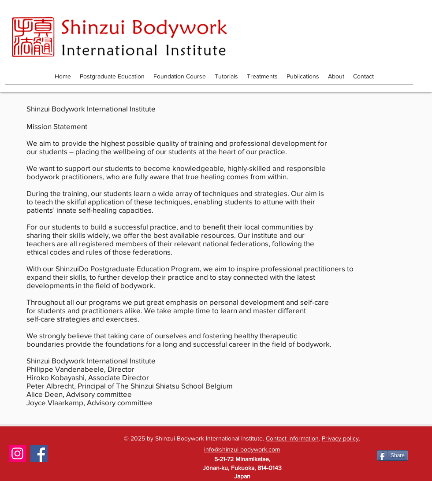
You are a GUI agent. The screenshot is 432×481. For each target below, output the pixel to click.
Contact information (292, 438)
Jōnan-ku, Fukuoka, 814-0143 (242, 467)
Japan (242, 476)
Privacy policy (340, 438)
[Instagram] (17, 453)
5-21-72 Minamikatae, (242, 458)
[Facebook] (39, 453)
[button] (303, 76)
